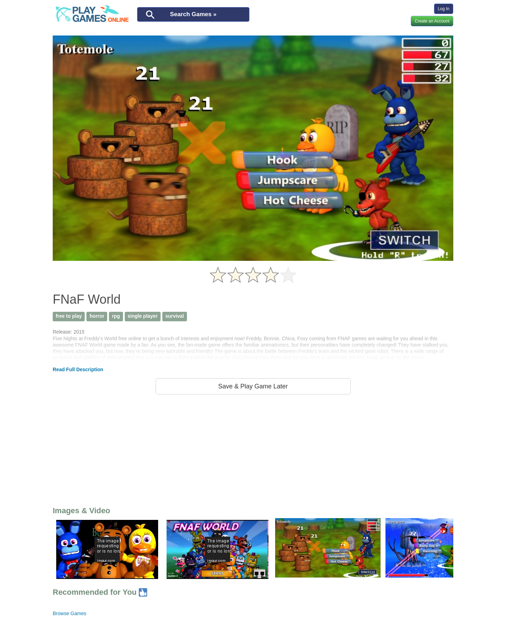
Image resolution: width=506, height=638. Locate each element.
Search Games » (193, 14)
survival (174, 316)
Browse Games (69, 613)
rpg (116, 316)
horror (97, 316)
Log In (443, 8)
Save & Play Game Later (253, 386)
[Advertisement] (253, 449)
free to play (69, 316)
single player (143, 316)
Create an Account (432, 21)
